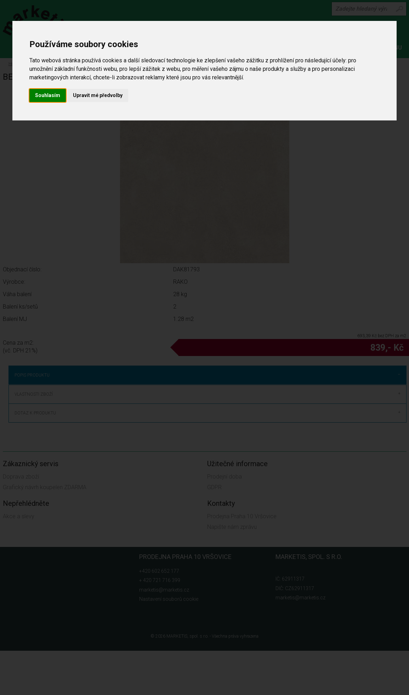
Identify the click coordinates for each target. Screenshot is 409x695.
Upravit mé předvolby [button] (98, 95)
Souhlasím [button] (47, 95)
